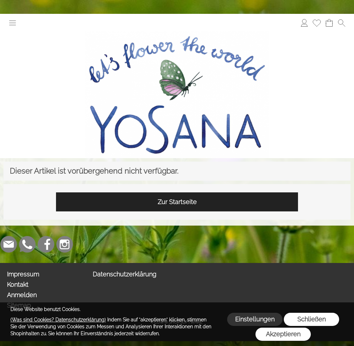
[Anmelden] (304, 22)
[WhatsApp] (27, 244)
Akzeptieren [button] (283, 334)
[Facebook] (46, 244)
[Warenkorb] (329, 22)
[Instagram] (64, 244)
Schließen (311, 319)
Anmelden (22, 295)
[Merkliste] (316, 22)
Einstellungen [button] (254, 319)
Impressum (23, 274)
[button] (12, 22)
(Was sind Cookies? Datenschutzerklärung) (58, 319)
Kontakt (17, 284)
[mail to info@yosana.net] (8, 244)
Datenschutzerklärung (124, 274)
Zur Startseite (177, 202)
